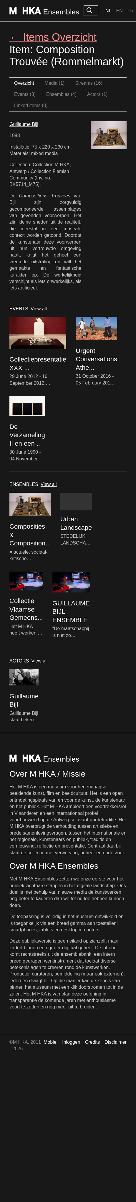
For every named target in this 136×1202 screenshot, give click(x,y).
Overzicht (24, 83)
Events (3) (25, 94)
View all (39, 308)
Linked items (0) (31, 105)
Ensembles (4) (61, 94)
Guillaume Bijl (23, 124)
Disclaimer (116, 1042)
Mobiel (50, 1042)
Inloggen (71, 1042)
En (119, 10)
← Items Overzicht (53, 37)
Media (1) (55, 83)
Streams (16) (88, 83)
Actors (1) (97, 94)
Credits (92, 1042)
